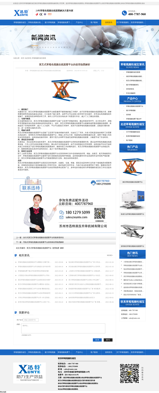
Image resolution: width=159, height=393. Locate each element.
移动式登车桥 (62, 386)
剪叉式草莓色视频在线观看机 (68, 380)
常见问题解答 (130, 93)
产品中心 (79, 22)
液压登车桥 (91, 380)
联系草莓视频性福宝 (138, 23)
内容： (19, 324)
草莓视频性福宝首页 (21, 23)
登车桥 (128, 115)
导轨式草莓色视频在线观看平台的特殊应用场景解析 (43, 242)
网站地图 (3, 392)
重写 (108, 340)
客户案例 (94, 22)
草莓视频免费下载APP (65, 23)
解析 (62, 248)
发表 (97, 340)
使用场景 (55, 248)
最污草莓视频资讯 (132, 85)
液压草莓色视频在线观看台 (72, 378)
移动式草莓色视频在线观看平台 (69, 383)
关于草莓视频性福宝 (123, 23)
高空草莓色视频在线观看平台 (77, 386)
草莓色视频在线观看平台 (35, 23)
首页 (22, 58)
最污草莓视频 (50, 22)
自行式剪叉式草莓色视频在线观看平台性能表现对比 (43, 237)
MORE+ (110, 255)
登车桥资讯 (130, 89)
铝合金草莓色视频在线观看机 (68, 389)
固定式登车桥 (82, 380)
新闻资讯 (108, 22)
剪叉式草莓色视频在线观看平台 (39, 248)
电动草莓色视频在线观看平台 (92, 378)
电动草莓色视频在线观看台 (89, 383)
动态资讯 (28, 58)
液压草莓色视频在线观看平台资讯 (134, 77)
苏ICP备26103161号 (72, 375)
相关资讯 (24, 255)
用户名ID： (20, 320)
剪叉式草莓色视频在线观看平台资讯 (134, 81)
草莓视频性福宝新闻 (39, 58)
